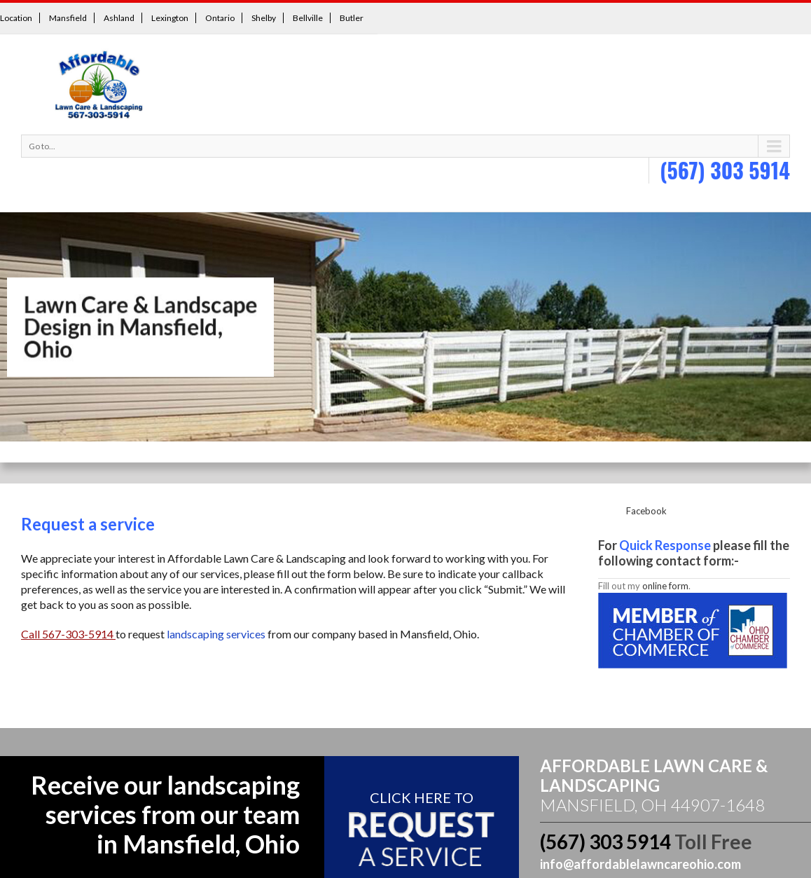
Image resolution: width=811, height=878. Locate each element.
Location (16, 18)
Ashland (119, 18)
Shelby (263, 18)
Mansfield (68, 18)
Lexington (169, 18)
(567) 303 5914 (725, 170)
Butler (351, 18)
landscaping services (216, 633)
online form (665, 585)
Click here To (421, 797)
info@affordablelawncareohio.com (640, 864)
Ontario (220, 18)
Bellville (308, 18)
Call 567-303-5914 (68, 633)
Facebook (646, 510)
